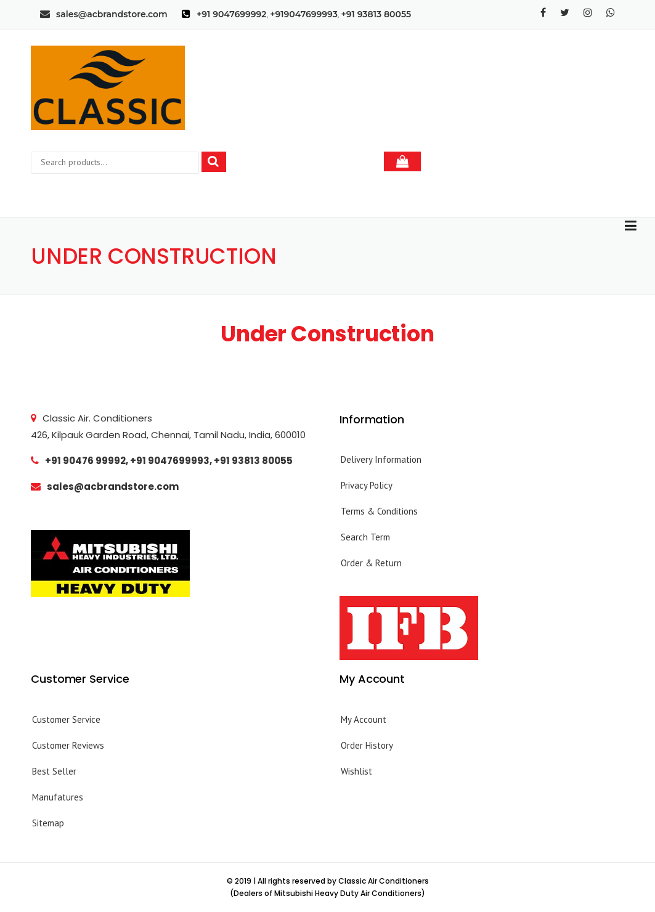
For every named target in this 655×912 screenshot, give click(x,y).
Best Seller (54, 771)
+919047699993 (304, 14)
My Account (363, 719)
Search (222, 162)
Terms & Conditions (379, 511)
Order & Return (371, 563)
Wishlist (356, 771)
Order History (367, 745)
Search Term (365, 537)
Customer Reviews (68, 745)
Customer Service (66, 719)
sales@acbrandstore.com (104, 14)
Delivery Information (381, 459)
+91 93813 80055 (376, 14)
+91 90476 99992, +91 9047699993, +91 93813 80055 (162, 460)
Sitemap (48, 823)
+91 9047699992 (232, 14)
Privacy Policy (367, 485)
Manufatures (57, 797)
